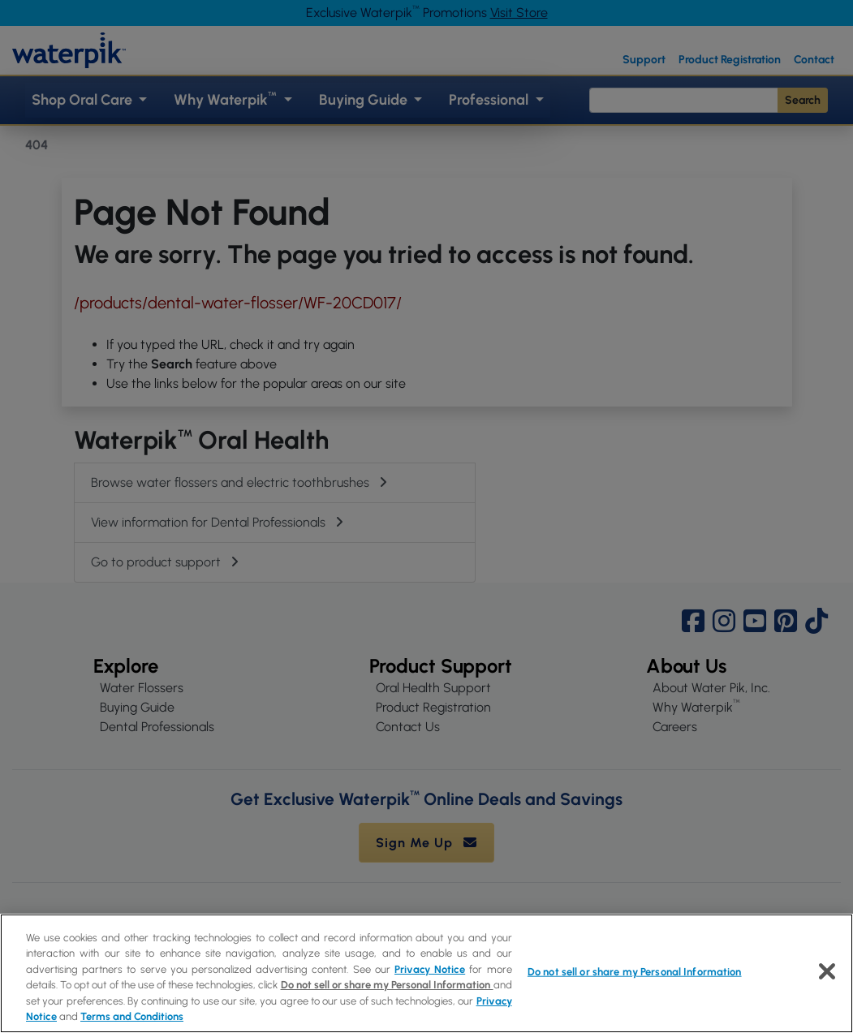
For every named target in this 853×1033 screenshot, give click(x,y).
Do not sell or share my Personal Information (387, 985)
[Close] (827, 971)
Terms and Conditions (131, 1016)
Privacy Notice (429, 969)
